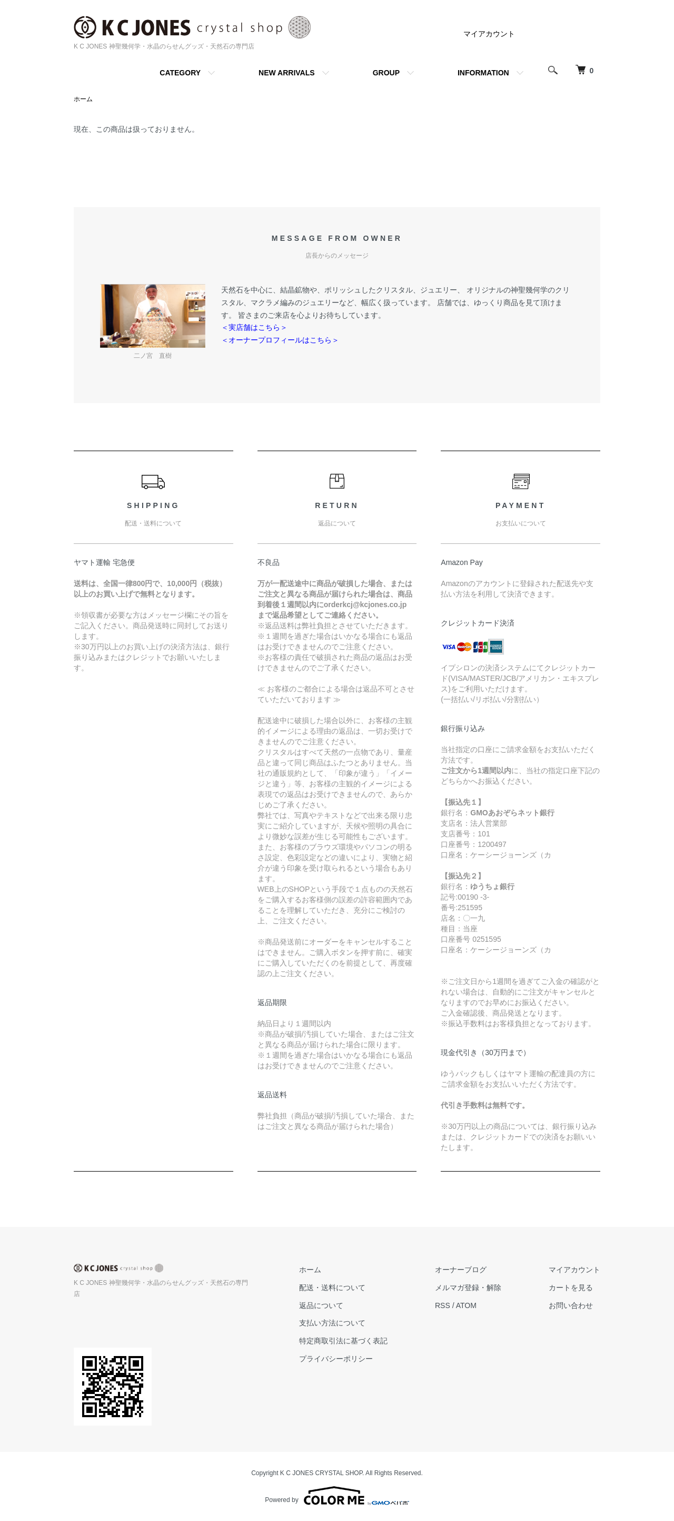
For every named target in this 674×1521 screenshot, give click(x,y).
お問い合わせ (571, 1305)
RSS (442, 1305)
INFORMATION (483, 73)
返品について (321, 1305)
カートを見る (571, 1287)
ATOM (466, 1305)
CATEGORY (180, 73)
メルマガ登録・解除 (468, 1287)
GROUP (386, 73)
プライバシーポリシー (336, 1358)
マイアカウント (489, 34)
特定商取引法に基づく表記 (343, 1341)
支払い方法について (332, 1323)
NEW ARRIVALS (287, 73)
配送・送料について (332, 1287)
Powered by (337, 1495)
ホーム (83, 99)
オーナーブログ (461, 1269)
